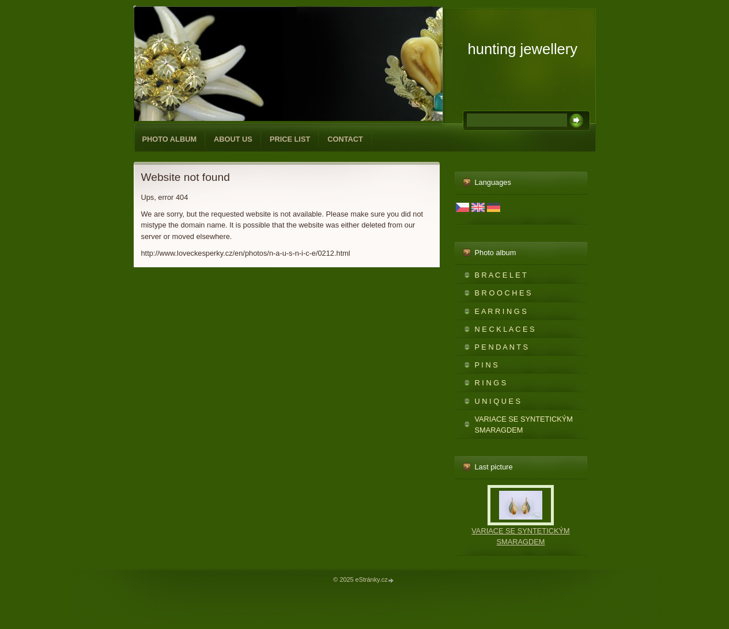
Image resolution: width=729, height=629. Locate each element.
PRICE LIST (290, 139)
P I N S (486, 365)
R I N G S (491, 382)
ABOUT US (233, 139)
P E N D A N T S (501, 347)
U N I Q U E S (498, 401)
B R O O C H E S (503, 293)
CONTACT (345, 139)
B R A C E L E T (501, 275)
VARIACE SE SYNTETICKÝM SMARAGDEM (524, 424)
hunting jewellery (523, 49)
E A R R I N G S (501, 311)
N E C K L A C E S (505, 329)
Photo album (169, 139)
